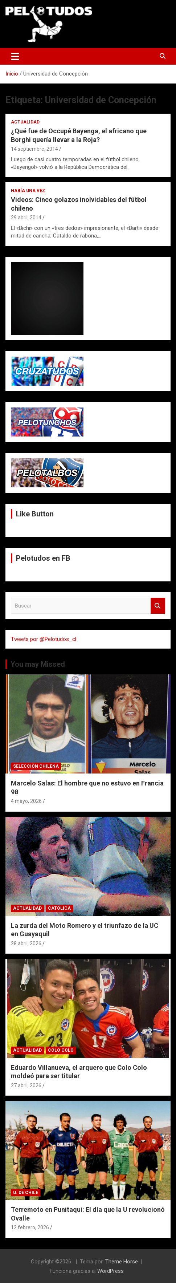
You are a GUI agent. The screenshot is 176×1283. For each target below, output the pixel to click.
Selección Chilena (36, 766)
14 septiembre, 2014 (34, 149)
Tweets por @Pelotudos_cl (43, 639)
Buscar (158, 606)
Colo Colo (61, 1050)
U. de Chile (25, 1192)
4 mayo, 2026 (26, 801)
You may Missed (38, 664)
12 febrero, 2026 (30, 1227)
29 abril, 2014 (26, 217)
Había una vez (28, 190)
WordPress (110, 1271)
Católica (59, 908)
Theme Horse (121, 1261)
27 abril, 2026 (26, 1085)
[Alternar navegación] (15, 56)
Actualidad (25, 122)
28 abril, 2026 (26, 943)
